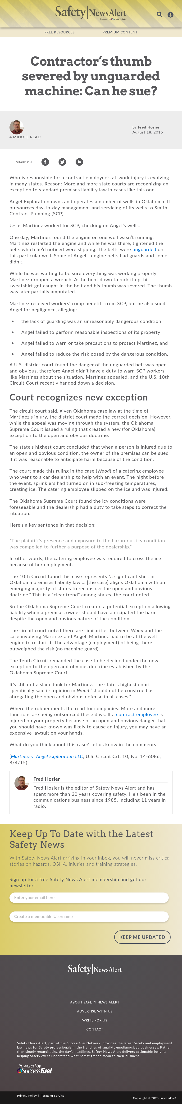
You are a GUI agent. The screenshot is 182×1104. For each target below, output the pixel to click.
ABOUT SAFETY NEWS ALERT (94, 1001)
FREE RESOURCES (60, 32)
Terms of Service (52, 1095)
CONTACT (94, 1028)
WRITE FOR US (94, 1019)
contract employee (137, 715)
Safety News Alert (91, 13)
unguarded (144, 250)
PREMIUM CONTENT (120, 32)
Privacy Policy (27, 1095)
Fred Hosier (148, 127)
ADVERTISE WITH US (95, 1010)
